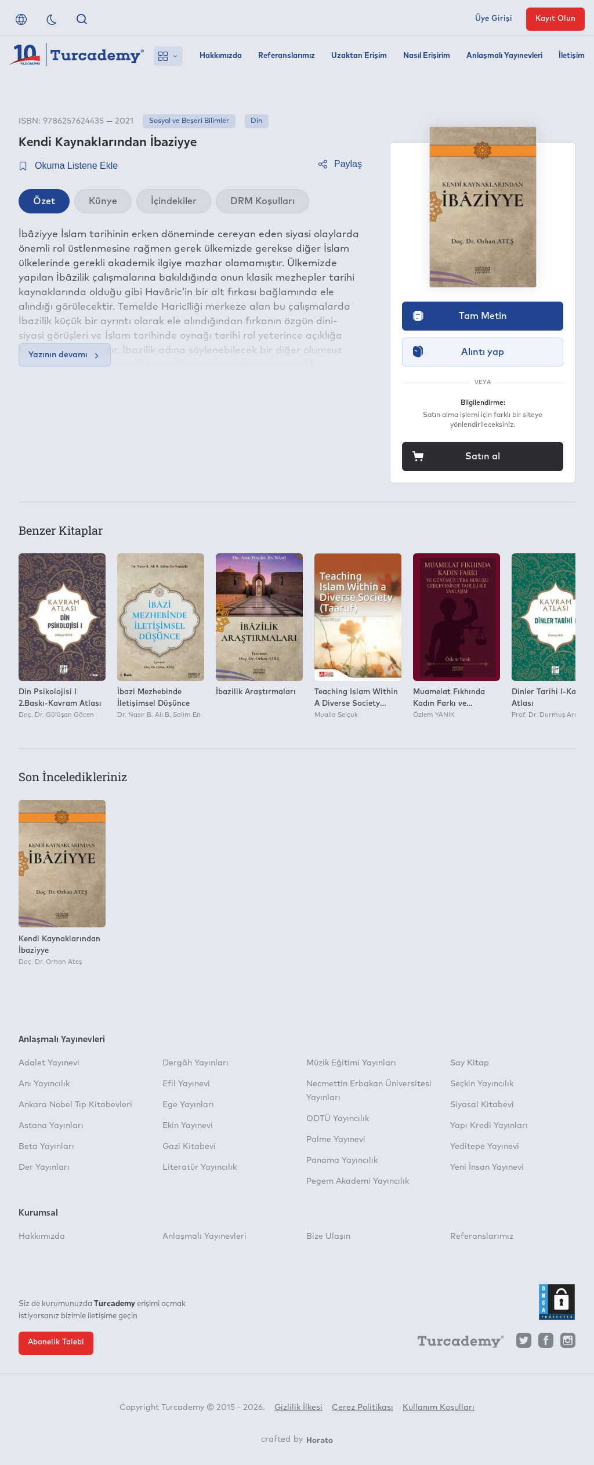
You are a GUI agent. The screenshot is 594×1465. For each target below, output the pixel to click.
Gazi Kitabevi (189, 1147)
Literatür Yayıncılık (199, 1167)
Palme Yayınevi (335, 1140)
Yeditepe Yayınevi (484, 1147)
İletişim (572, 56)
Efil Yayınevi (186, 1084)
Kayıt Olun (555, 19)
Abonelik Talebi (56, 1342)
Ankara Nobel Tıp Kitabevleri (75, 1105)
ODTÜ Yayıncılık (337, 1119)
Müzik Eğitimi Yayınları (351, 1063)
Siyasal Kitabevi (482, 1105)
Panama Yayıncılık (342, 1160)
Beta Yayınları (46, 1147)
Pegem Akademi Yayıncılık (357, 1181)
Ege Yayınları (188, 1105)
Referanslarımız (286, 56)
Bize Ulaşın (328, 1236)
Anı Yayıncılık (44, 1084)
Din (256, 121)
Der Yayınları (44, 1167)
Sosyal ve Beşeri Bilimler (189, 121)
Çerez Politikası (362, 1408)
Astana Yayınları (51, 1126)
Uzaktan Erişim (359, 56)
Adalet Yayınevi (49, 1063)
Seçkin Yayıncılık (481, 1084)
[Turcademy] (455, 1343)
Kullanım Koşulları (439, 1408)
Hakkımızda (221, 56)
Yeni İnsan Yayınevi (487, 1167)
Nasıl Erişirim (426, 56)
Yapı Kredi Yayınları (489, 1126)
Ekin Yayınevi (187, 1126)
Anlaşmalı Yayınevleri (504, 56)
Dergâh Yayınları (195, 1063)
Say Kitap (469, 1063)
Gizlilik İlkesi (298, 1408)
